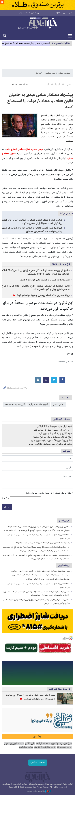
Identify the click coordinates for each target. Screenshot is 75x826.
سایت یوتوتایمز (26, 747)
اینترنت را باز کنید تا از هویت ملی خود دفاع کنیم (45, 280)
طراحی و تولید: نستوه (39, 791)
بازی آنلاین (30, 743)
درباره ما (31, 13)
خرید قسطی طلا (64, 747)
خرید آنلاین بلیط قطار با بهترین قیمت (54, 433)
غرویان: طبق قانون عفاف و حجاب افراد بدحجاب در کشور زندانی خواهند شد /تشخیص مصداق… (32, 230)
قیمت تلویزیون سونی (14, 743)
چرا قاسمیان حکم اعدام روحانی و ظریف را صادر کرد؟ (43, 296)
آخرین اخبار (64, 521)
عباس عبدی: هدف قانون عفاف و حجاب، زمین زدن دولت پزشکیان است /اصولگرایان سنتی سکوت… (32, 222)
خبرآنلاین (37, 23)
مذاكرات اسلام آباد (61, 43)
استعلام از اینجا (43, 743)
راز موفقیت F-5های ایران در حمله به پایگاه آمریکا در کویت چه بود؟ (43, 542)
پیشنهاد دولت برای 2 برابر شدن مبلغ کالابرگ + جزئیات (48, 579)
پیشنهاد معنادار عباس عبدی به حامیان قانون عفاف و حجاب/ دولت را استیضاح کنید (40, 101)
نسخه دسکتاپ (38, 762)
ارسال (7, 507)
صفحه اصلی (64, 73)
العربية (64, 13)
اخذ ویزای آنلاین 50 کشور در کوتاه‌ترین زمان (51, 440)
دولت (38, 73)
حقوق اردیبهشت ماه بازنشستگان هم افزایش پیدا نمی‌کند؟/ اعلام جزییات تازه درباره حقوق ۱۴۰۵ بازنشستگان (36, 272)
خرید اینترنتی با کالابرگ (44, 747)
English (58, 13)
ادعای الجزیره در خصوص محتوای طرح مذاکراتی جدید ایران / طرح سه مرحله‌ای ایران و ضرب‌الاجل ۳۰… (36, 288)
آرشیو (20, 13)
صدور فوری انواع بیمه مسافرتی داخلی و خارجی (50, 444)
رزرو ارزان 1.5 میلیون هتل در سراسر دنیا (53, 430)
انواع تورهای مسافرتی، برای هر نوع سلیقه (52, 437)
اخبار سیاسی (50, 73)
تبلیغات (25, 13)
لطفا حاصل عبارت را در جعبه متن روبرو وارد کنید (49, 493)
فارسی (70, 13)
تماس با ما (38, 13)
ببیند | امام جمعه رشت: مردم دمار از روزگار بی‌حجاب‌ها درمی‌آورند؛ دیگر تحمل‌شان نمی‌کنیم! (30, 697)
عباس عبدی (58, 404)
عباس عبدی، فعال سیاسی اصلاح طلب (24, 149)
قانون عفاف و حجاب (38, 404)
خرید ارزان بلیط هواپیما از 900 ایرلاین (54, 426)
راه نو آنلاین (56, 743)
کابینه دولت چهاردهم (15, 404)
